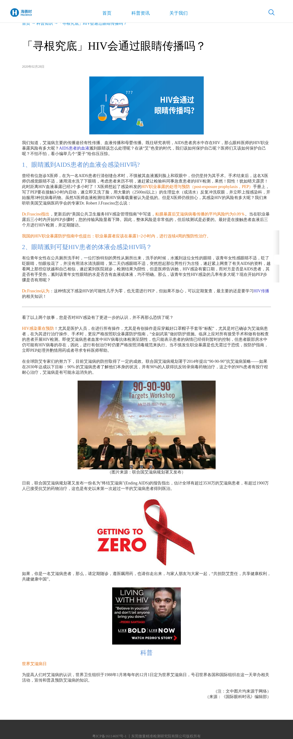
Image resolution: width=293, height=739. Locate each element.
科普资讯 (137, 13)
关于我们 (173, 13)
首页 (105, 14)
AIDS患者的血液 (74, 148)
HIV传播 (261, 291)
